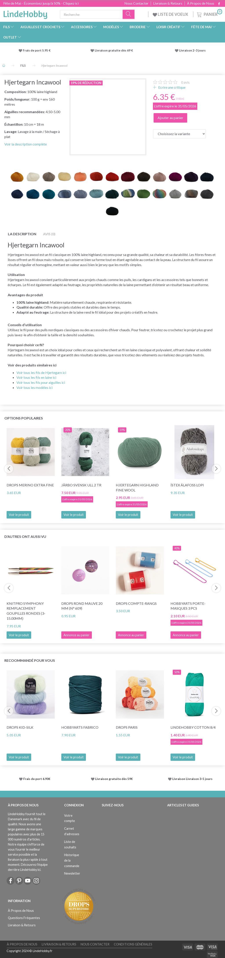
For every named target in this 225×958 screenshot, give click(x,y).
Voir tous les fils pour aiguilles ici (40, 382)
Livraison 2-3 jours (192, 50)
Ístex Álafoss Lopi (187, 485)
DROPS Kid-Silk (20, 727)
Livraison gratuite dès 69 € (114, 50)
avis (185, 82)
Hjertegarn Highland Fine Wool (137, 487)
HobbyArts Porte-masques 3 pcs (188, 605)
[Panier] (209, 13)
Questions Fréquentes (24, 918)
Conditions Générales (133, 944)
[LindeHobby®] (25, 13)
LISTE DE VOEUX (171, 14)
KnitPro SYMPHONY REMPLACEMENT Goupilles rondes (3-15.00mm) (26, 611)
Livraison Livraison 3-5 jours (192, 779)
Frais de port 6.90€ (36, 779)
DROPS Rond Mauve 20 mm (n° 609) (81, 605)
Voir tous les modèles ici (34, 387)
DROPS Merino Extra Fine (30, 485)
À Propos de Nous (200, 3)
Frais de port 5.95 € (37, 50)
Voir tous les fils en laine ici (36, 377)
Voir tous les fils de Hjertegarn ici (41, 372)
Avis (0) (49, 234)
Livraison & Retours (167, 3)
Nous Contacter (136, 3)
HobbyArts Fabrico (79, 727)
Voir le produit (19, 515)
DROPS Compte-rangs (136, 603)
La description (22, 234)
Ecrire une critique (171, 87)
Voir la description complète (25, 144)
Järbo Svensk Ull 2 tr (81, 485)
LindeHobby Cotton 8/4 (193, 727)
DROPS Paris (127, 727)
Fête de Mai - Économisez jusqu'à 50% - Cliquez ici (41, 3)
